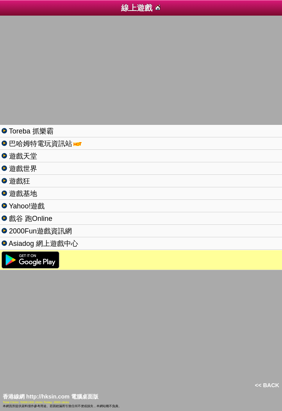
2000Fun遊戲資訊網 (39, 231)
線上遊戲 (141, 8)
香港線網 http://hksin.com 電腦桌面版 (50, 396)
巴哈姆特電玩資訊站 (39, 144)
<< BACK (267, 385)
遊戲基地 (22, 193)
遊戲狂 (18, 181)
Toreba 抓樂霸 (30, 131)
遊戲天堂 (22, 156)
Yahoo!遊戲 (26, 206)
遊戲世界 (22, 169)
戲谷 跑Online (29, 218)
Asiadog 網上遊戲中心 (42, 243)
